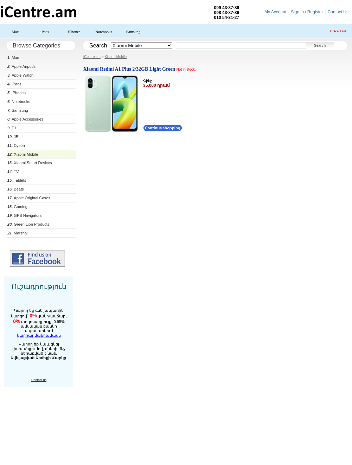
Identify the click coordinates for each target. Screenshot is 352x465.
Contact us (38, 380)
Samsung (133, 32)
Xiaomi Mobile (22, 154)
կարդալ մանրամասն (38, 335)
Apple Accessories (25, 119)
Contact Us (338, 11)
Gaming (17, 207)
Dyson (16, 145)
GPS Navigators (24, 215)
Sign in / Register (307, 11)
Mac (15, 32)
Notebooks (103, 32)
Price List (338, 31)
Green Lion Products (28, 224)
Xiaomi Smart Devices (29, 163)
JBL (13, 137)
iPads (44, 32)
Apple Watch (20, 75)
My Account (275, 11)
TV (13, 171)
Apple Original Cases (28, 198)
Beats (15, 189)
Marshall (17, 233)
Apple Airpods (21, 66)
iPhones (74, 32)
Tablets (16, 180)
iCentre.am (92, 57)
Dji (11, 128)
